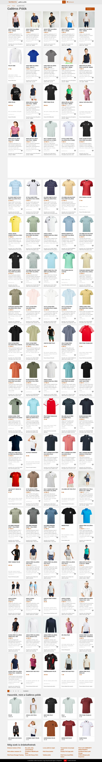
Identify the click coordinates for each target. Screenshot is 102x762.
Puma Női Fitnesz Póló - (32, 755)
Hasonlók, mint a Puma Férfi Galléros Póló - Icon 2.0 (31, 81)
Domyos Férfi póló (49, 343)
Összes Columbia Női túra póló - (68, 503)
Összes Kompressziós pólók (49, 686)
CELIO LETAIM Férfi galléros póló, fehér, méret (50, 308)
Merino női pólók (67, 738)
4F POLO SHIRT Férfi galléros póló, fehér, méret (68, 140)
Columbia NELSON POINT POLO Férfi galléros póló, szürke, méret (33, 272)
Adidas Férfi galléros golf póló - (32, 562)
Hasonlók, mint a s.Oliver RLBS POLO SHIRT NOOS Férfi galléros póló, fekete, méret (85, 395)
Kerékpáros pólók (49, 738)
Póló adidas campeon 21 (14, 751)
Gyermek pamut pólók (32, 738)
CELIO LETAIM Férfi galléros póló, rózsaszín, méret (31, 308)
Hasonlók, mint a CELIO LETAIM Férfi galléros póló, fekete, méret (14, 359)
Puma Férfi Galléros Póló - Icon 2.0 (32, 66)
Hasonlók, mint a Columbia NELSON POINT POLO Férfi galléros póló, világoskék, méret (86, 249)
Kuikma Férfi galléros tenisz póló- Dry (15, 635)
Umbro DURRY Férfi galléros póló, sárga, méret (86, 308)
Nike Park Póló (48, 715)
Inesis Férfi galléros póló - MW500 (85, 30)
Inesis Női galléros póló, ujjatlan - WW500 (86, 66)
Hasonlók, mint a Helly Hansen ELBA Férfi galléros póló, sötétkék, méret (51, 468)
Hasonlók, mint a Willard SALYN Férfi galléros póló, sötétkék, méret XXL (69, 431)
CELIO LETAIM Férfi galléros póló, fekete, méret (15, 345)
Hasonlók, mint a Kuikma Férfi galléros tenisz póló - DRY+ (85, 614)
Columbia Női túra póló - (69, 490)
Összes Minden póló (65, 540)
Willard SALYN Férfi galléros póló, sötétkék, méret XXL (68, 418)
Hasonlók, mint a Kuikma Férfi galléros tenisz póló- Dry (14, 650)
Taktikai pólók (47, 755)
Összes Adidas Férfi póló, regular (85, 686)
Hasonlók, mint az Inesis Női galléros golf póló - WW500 (69, 81)
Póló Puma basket (48, 751)
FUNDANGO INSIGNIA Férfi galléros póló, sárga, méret (86, 272)
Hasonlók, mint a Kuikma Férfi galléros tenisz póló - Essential (85, 650)
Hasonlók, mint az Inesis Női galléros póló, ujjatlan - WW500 (86, 81)
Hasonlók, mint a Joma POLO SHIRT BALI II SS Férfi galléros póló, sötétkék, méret (15, 468)
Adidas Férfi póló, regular (84, 672)
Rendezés (89, 9)
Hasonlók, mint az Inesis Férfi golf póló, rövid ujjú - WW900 (86, 504)
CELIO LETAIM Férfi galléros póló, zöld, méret (32, 345)
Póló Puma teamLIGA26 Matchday (50, 417)
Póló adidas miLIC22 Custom (67, 271)
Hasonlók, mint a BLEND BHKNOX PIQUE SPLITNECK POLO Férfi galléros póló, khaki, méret (32, 395)
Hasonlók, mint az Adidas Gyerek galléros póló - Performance (68, 614)
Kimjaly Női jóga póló (85, 102)
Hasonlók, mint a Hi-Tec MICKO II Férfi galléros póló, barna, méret (32, 504)
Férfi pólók (11, 102)
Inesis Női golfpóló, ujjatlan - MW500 (85, 562)
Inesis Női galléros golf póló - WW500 (67, 66)
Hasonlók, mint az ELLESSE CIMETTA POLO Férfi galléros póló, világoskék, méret (15, 213)
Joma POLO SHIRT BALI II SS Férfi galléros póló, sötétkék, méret (15, 454)
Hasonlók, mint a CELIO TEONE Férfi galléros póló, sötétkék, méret (69, 359)
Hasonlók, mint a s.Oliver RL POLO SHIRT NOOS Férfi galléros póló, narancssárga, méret (15, 395)
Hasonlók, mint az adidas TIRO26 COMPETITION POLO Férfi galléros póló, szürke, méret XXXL (50, 395)
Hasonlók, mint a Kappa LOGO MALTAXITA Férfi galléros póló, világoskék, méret (32, 432)
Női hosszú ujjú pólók (15, 738)
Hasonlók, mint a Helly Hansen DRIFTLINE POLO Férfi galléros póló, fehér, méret (51, 505)
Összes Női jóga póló (66, 649)
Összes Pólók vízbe (12, 80)
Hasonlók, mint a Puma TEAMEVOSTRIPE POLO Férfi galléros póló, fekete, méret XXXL (14, 286)
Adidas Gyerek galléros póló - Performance (66, 600)
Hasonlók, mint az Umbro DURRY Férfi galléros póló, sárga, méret (85, 322)
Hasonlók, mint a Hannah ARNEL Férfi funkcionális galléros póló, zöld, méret (15, 432)
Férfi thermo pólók (14, 562)
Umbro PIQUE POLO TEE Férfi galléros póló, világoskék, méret (50, 272)
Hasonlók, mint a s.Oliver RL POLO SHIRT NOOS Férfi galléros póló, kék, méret (68, 395)
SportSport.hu (13, 2)
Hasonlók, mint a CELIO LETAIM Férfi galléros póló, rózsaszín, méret (33, 322)
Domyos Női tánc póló (32, 671)
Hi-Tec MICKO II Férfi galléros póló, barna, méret (33, 491)
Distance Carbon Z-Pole (14, 748)
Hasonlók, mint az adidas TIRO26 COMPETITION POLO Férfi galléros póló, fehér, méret (50, 249)
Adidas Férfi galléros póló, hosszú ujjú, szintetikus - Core (32, 636)
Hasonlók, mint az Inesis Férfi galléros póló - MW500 (85, 45)
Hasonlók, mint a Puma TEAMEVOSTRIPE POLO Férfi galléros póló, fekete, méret (85, 154)
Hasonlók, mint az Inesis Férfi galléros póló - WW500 (32, 45)
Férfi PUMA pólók (49, 102)
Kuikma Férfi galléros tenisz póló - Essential (86, 635)
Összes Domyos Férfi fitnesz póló (50, 613)
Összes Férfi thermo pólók (13, 576)
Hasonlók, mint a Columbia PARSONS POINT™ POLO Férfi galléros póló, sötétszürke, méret (32, 541)
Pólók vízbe (11, 65)
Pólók (13, 5)
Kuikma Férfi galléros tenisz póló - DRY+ (86, 599)
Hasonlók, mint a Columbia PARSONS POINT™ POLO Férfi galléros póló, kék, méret (50, 541)
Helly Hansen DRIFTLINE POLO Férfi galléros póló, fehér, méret (50, 491)
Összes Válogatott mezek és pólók (15, 503)
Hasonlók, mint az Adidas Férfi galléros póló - (85, 541)
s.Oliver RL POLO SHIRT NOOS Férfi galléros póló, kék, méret (68, 381)
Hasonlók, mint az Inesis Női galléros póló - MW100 (15, 45)
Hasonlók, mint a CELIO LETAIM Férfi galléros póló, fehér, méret (50, 322)
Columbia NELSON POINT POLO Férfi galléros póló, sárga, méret (68, 199)
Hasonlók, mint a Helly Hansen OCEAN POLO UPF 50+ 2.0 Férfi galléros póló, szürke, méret (50, 154)
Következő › (26, 691)
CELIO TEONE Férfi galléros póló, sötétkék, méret (67, 345)
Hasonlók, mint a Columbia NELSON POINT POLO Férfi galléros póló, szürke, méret (33, 286)
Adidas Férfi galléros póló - (86, 526)
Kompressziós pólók (50, 671)
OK (65, 760)
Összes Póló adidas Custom (84, 212)
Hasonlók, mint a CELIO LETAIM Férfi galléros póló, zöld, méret (32, 359)
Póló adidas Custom (85, 197)
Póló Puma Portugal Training (15, 755)
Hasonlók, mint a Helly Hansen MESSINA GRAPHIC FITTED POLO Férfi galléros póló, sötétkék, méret (86, 468)
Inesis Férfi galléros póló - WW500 (32, 30)
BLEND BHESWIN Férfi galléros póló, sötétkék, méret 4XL (85, 418)
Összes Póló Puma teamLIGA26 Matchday (50, 431)
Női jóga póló (66, 635)
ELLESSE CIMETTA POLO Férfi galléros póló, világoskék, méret (14, 199)
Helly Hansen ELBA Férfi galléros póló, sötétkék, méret (51, 454)
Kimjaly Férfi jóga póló (67, 751)
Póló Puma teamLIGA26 (85, 343)
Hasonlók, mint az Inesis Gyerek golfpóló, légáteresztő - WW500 (14, 614)
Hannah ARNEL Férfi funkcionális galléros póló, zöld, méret (15, 418)
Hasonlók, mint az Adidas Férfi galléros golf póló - (32, 577)
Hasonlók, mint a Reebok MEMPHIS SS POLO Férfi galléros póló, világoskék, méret (68, 249)
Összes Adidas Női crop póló (67, 686)
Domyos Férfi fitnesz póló (50, 599)
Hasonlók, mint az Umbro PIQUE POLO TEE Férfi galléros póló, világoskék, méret (50, 286)
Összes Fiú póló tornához (31, 467)
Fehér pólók (83, 738)
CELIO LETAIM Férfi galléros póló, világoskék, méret (67, 308)
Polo (63, 715)
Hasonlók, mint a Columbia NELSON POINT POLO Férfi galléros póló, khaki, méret (33, 249)
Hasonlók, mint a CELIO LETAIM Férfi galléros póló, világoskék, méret (69, 322)
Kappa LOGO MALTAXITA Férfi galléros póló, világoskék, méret (32, 418)
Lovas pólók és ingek (49, 748)
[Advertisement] (51, 167)
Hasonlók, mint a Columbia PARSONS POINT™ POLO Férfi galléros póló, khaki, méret (14, 541)
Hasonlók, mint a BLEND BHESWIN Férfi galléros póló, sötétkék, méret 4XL (86, 432)
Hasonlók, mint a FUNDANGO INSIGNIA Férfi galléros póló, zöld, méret (15, 322)
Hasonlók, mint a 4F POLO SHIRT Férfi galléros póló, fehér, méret (68, 154)
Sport (8, 5)
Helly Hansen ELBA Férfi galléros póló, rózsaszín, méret (69, 454)
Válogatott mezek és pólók (14, 490)
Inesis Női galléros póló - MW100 (14, 30)
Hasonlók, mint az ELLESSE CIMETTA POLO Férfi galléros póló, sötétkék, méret (50, 213)
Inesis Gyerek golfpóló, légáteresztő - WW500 (14, 600)
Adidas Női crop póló (68, 671)
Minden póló (65, 525)
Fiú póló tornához (31, 452)
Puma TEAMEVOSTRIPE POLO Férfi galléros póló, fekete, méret (85, 140)
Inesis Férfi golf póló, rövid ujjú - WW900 (86, 490)
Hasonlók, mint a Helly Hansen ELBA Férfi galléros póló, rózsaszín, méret (69, 468)
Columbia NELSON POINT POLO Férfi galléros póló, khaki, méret (33, 235)
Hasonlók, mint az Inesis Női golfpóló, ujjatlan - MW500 (84, 577)
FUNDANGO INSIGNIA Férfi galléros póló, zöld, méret (15, 308)
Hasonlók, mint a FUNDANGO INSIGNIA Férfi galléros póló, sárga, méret (86, 286)
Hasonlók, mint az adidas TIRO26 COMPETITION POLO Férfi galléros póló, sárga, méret (15, 249)
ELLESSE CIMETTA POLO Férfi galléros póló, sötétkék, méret (50, 199)
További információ (71, 760)
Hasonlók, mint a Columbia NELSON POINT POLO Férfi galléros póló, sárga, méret (69, 213)
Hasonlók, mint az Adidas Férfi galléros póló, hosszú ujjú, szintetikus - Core (32, 651)
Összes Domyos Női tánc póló (32, 686)
